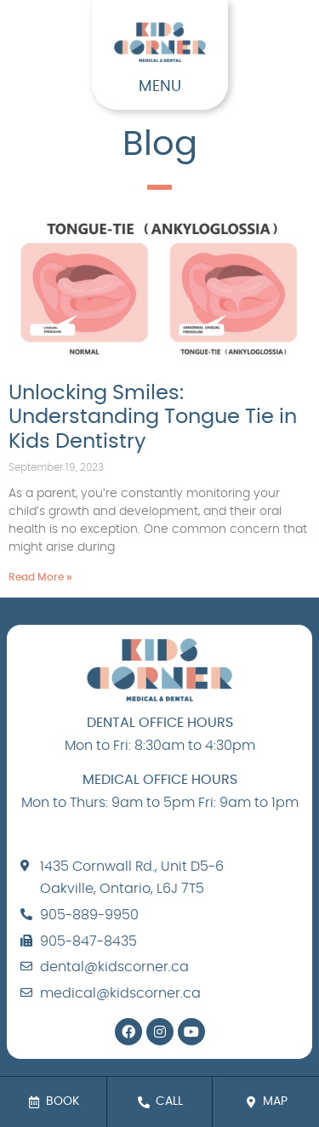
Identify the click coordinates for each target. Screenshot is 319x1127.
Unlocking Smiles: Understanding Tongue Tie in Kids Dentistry (153, 418)
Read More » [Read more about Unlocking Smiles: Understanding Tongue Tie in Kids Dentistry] (40, 577)
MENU (160, 86)
